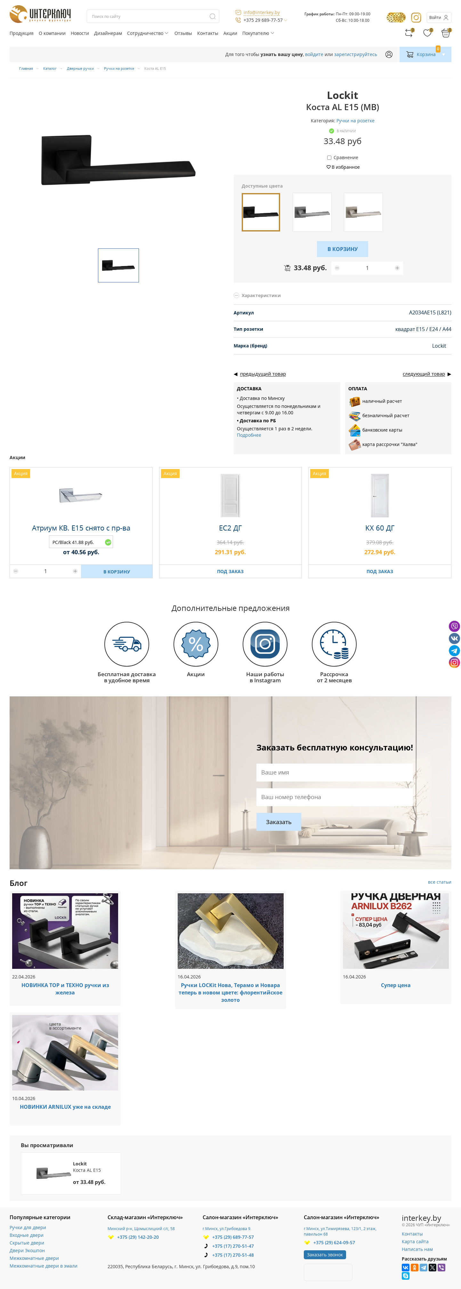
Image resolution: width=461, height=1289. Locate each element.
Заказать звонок (325, 1255)
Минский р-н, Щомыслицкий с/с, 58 (141, 1228)
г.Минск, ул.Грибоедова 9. (227, 1228)
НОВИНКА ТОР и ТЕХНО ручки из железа (65, 989)
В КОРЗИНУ (343, 249)
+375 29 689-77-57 (263, 20)
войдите (314, 54)
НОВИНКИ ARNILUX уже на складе (65, 1106)
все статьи (439, 882)
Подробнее (249, 435)
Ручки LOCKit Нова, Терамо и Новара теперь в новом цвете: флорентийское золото (230, 992)
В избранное (346, 167)
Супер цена (396, 985)
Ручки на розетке (355, 121)
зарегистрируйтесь (355, 54)
